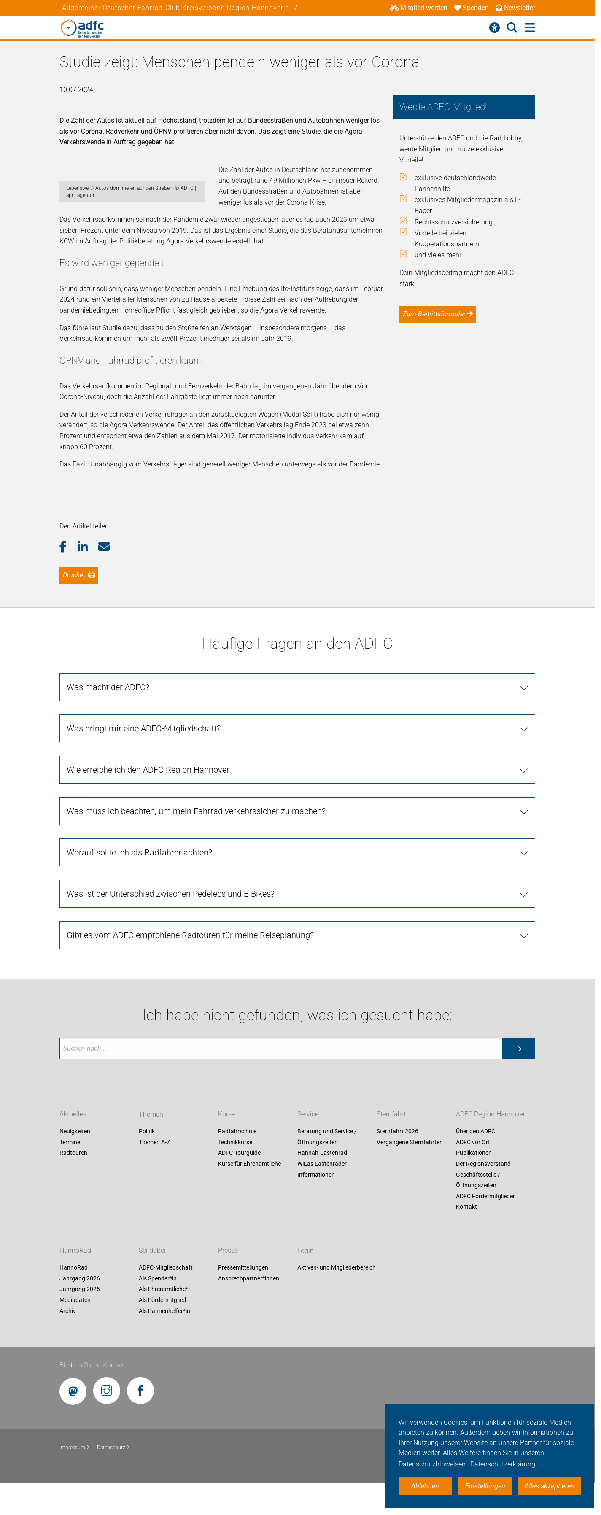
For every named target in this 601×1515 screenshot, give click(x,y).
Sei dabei (152, 1283)
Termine (69, 1174)
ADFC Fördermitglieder (485, 1228)
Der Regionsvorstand (483, 1196)
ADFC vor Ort (473, 1174)
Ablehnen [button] (425, 1486)
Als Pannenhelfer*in (164, 1343)
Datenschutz (113, 1480)
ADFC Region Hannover (490, 1147)
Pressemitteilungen (243, 1300)
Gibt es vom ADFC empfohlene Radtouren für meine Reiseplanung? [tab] (190, 967)
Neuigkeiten (74, 1163)
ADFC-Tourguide (239, 1185)
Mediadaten (75, 1332)
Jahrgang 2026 (79, 1310)
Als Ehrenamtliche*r (164, 1321)
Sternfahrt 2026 (397, 1163)
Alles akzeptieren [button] (549, 1486)
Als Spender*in (158, 1310)
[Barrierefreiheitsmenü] (494, 28)
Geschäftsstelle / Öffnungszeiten (478, 1212)
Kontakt (466, 1239)
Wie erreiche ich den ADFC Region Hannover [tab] (148, 802)
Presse (228, 1283)
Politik (147, 1163)
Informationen (316, 1207)
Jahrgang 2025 (79, 1321)
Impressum (74, 1480)
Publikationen (474, 1185)
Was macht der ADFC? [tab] (108, 719)
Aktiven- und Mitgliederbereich (336, 1300)
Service (307, 1147)
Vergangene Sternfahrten (410, 1174)
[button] (68, 579)
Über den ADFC (475, 1163)
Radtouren (73, 1185)
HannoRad (75, 1283)
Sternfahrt (391, 1147)
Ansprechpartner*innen (248, 1310)
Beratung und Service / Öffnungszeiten (327, 1169)
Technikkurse (235, 1174)
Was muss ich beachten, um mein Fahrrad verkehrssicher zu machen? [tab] (196, 843)
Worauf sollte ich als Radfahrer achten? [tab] (139, 885)
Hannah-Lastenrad (322, 1185)
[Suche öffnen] (512, 28)
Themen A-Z (154, 1174)
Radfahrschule (237, 1163)
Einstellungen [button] (485, 1486)
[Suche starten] (518, 1081)
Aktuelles (72, 1147)
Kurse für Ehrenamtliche (249, 1196)
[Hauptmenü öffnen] (530, 28)
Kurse (226, 1147)
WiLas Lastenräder (322, 1196)
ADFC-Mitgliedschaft (166, 1300)
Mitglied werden (418, 8)
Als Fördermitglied (162, 1332)
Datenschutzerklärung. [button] (503, 1464)
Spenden (471, 8)
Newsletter (515, 8)
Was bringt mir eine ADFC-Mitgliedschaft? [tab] (144, 761)
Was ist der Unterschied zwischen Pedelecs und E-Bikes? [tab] (171, 926)
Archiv (67, 1343)
